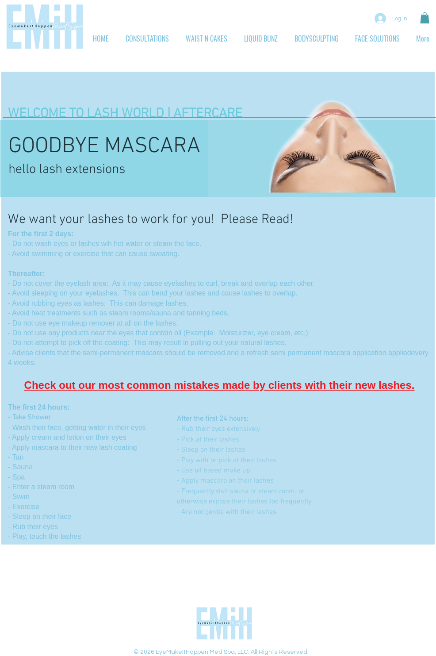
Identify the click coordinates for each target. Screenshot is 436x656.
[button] (424, 17)
